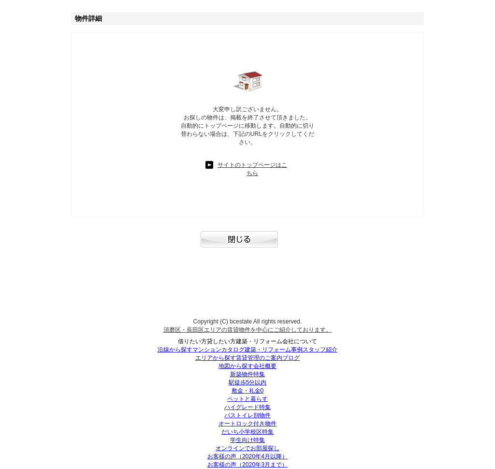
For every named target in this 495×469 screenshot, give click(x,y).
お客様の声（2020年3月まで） (247, 464)
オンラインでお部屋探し (247, 448)
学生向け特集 (247, 440)
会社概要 (265, 366)
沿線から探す (175, 349)
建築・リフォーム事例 (274, 349)
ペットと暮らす (247, 399)
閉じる (247, 244)
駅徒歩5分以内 (248, 382)
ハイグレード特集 (247, 407)
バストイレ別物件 (247, 415)
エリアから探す (215, 357)
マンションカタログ (218, 349)
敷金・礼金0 (248, 390)
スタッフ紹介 (320, 349)
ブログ (291, 357)
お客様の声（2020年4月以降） (247, 456)
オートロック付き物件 (247, 423)
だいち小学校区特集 (247, 431)
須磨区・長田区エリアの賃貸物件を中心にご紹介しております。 (247, 329)
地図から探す (235, 366)
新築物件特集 (247, 374)
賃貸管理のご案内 (259, 357)
